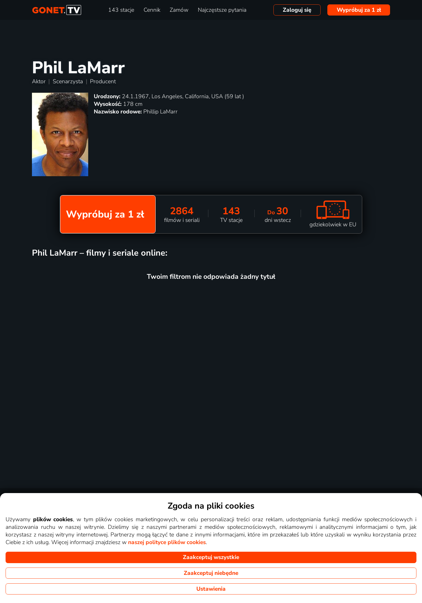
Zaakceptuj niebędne (211, 573)
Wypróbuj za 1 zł (359, 10)
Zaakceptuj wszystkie (211, 557)
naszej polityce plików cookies (167, 542)
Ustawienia (211, 589)
